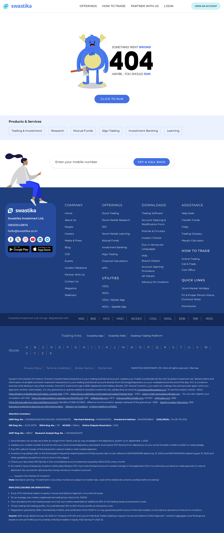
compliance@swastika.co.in (151, 389)
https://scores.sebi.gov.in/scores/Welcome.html (33, 402)
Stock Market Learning (116, 233)
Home (68, 213)
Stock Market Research (116, 220)
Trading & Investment (27, 130)
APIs (104, 267)
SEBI (182, 318)
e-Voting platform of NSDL (103, 406)
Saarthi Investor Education (174, 402)
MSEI (120, 318)
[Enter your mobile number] (112, 162)
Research (57, 130)
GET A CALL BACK (151, 162)
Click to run (112, 99)
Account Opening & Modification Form (154, 222)
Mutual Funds (83, 130)
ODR (115, 425)
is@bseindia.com (99, 398)
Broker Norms (84, 368)
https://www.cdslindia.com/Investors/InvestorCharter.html (102, 394)
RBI (195, 318)
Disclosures (189, 306)
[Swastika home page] (17, 6)
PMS (144, 255)
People (69, 226)
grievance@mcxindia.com (130, 398)
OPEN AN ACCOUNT (206, 6)
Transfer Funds (191, 220)
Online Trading (191, 258)
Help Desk (188, 213)
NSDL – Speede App (114, 306)
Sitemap (194, 368)
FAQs (185, 226)
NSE (81, 318)
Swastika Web (116, 335)
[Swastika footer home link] (22, 210)
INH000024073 (74, 433)
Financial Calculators (115, 261)
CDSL (105, 286)
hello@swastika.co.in (22, 231)
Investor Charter (152, 237)
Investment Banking (143, 130)
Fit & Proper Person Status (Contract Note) (198, 297)
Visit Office (188, 269)
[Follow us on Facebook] (10, 239)
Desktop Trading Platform (147, 335)
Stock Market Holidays (195, 288)
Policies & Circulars (153, 231)
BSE (93, 318)
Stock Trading (110, 213)
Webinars (70, 295)
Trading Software (152, 213)
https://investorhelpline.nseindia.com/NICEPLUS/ (57, 398)
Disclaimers (105, 368)
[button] (88, 6)
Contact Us (71, 281)
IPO (104, 226)
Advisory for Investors (155, 282)
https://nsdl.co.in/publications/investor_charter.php (35, 394)
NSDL (105, 293)
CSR (67, 254)
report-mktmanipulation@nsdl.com (161, 394)
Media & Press (73, 240)
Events (69, 261)
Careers (69, 233)
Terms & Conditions (58, 368)
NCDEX (136, 318)
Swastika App (95, 335)
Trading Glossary (192, 233)
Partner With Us (75, 274)
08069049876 (18, 225)
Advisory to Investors (76, 406)
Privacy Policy (32, 368)
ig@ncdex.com (162, 398)
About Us (70, 220)
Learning (173, 130)
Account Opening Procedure (152, 269)
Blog (68, 247)
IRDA (209, 318)
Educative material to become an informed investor (36, 406)
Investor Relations (76, 267)
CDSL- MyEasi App (113, 299)
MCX (106, 318)
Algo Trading (111, 130)
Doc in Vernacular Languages (153, 246)
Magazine (70, 288)
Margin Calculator (193, 240)
